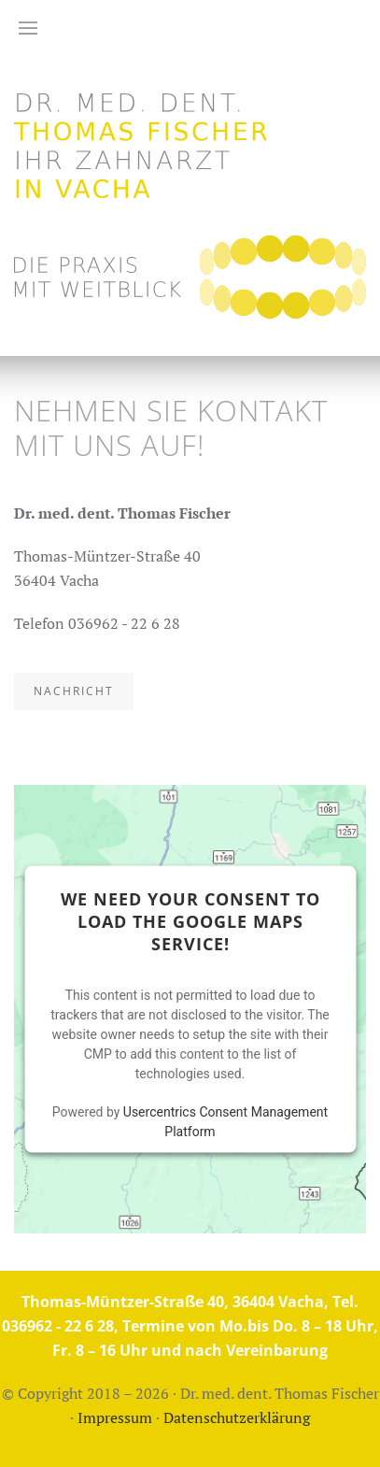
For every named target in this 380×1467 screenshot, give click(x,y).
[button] (28, 28)
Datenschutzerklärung (236, 1417)
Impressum (114, 1417)
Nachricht (74, 691)
